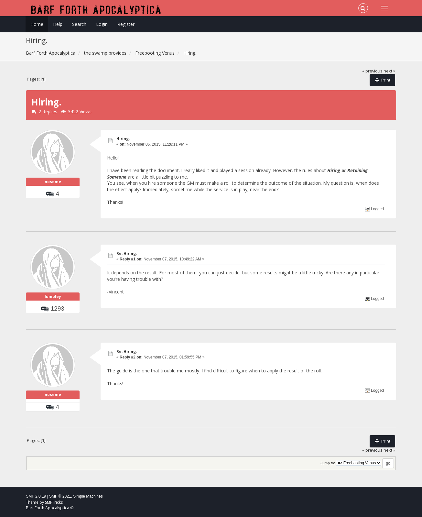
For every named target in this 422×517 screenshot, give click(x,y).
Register (126, 24)
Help (57, 24)
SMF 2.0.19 (36, 496)
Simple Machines (88, 496)
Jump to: (327, 463)
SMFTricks (54, 502)
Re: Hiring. (126, 253)
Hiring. (123, 138)
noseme (53, 181)
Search (79, 24)
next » (389, 71)
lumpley (53, 296)
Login (102, 24)
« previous (372, 71)
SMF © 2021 (60, 496)
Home (36, 24)
